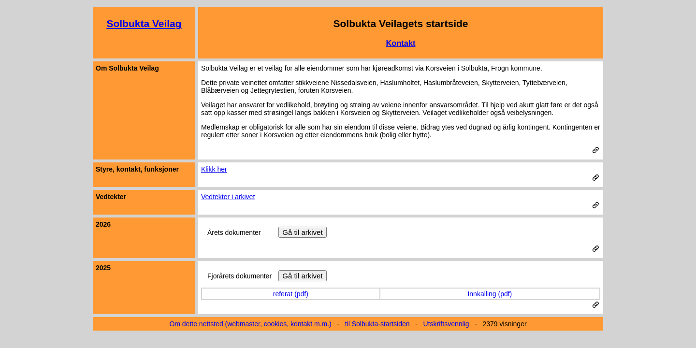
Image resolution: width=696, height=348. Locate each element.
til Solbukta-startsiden (377, 324)
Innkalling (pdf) (489, 294)
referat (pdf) (290, 294)
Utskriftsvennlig (446, 324)
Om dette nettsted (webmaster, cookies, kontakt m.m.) (250, 324)
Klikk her (214, 169)
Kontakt (401, 43)
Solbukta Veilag (143, 23)
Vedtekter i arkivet (228, 197)
